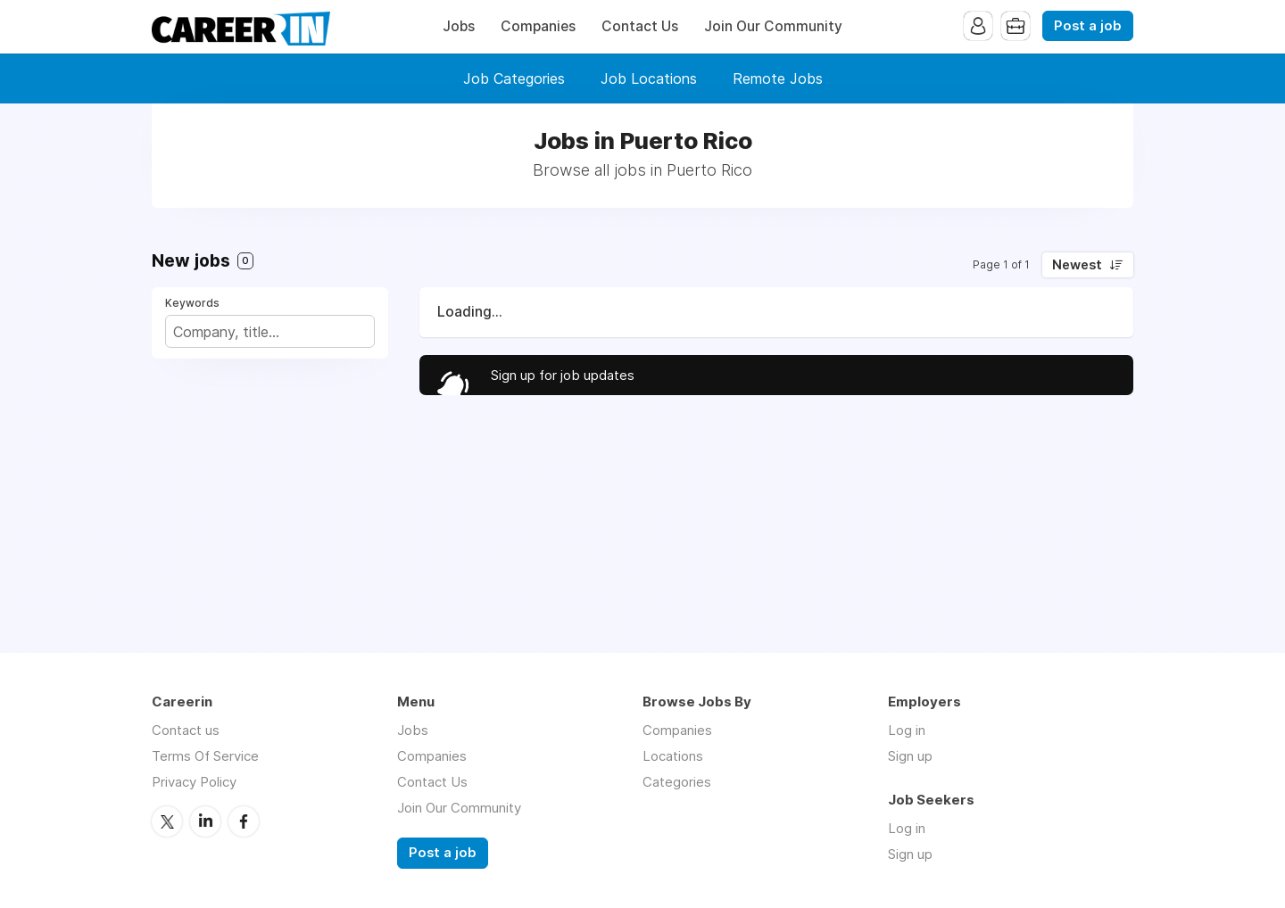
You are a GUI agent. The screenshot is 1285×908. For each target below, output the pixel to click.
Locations (672, 755)
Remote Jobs (778, 78)
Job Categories (514, 78)
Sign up (910, 755)
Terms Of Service (205, 755)
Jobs (459, 26)
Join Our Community (773, 26)
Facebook (243, 821)
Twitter (167, 821)
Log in (906, 730)
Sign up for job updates (562, 375)
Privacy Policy (194, 781)
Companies (538, 26)
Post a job (1088, 26)
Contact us (186, 730)
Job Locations (649, 78)
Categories (676, 781)
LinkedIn (205, 821)
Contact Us (639, 26)
